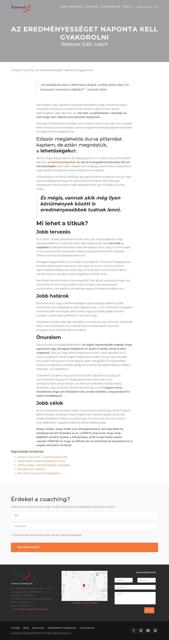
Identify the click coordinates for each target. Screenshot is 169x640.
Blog (26, 627)
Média (127, 6)
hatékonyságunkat (62, 162)
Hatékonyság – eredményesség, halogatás (43, 465)
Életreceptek (111, 6)
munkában (102, 158)
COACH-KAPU (143, 7)
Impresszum (87, 627)
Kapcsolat (38, 627)
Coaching (91, 6)
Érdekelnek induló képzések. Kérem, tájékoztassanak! (46, 535)
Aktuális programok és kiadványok (38, 473)
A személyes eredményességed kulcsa (41, 461)
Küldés (149, 610)
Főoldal (15, 70)
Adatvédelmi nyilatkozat (62, 627)
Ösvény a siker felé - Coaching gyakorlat (42, 457)
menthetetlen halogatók (52, 379)
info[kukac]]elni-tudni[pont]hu (33, 609)
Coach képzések (71, 6)
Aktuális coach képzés (31, 469)
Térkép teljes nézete (84, 602)
